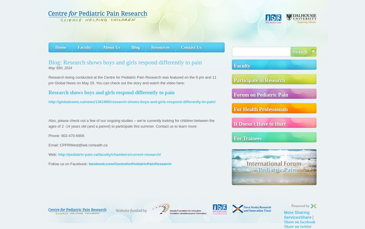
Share (298, 215)
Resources (160, 47)
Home (60, 47)
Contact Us (191, 47)
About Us (111, 47)
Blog (135, 47)
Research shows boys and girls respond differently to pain (111, 92)
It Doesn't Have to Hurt (260, 124)
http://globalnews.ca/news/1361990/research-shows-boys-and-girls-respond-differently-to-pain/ (132, 102)
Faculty (84, 47)
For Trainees (248, 138)
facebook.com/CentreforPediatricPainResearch (130, 164)
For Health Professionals (261, 109)
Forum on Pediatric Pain (261, 95)
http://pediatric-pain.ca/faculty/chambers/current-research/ (109, 154)
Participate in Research (259, 80)
